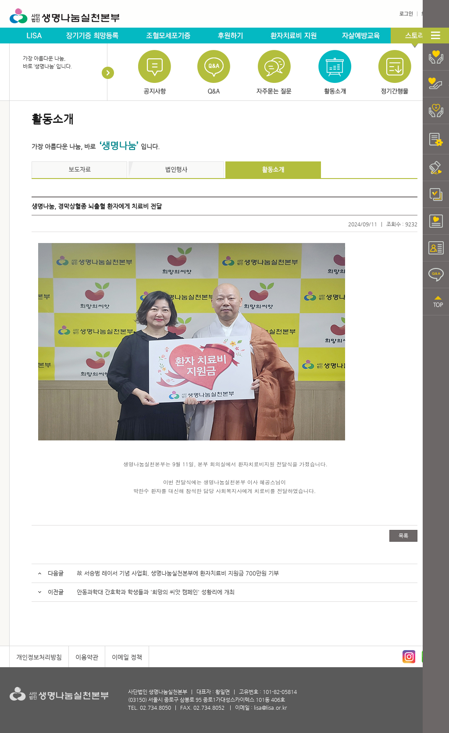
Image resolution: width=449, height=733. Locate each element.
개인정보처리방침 (39, 657)
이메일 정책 (127, 657)
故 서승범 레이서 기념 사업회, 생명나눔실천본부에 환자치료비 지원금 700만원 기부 (178, 573)
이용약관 (86, 657)
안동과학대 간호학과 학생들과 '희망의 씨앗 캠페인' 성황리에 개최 (156, 592)
